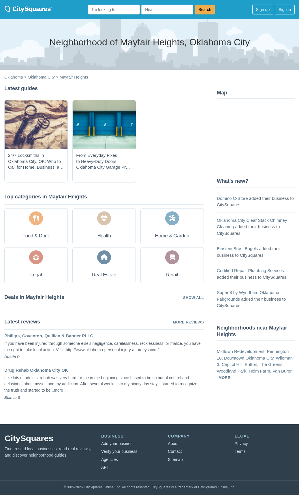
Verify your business (119, 451)
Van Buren (282, 371)
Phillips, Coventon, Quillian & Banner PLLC (48, 335)
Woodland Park (231, 371)
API (104, 467)
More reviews (188, 322)
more (58, 390)
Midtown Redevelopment (240, 351)
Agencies (109, 459)
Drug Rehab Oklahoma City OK (36, 370)
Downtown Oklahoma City (248, 358)
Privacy (241, 443)
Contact (175, 451)
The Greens (270, 364)
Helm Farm (259, 371)
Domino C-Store (232, 198)
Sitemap (175, 459)
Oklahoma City (41, 77)
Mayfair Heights (73, 77)
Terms (240, 451)
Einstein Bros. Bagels (237, 248)
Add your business (117, 443)
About (173, 443)
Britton (251, 364)
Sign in (285, 9)
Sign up (263, 9)
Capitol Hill (232, 364)
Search (204, 9)
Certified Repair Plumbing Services (250, 270)
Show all (193, 297)
